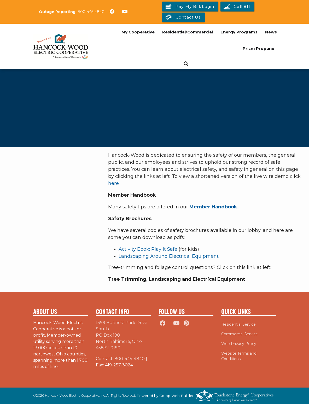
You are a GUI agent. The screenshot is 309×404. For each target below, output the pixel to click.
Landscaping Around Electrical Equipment (169, 256)
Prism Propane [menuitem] (258, 48)
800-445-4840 (91, 11)
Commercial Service (239, 334)
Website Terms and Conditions (238, 356)
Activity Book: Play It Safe (148, 249)
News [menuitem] (271, 32)
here (113, 183)
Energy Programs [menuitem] (239, 32)
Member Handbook (213, 207)
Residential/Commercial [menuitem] (187, 32)
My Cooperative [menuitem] (138, 32)
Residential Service (238, 324)
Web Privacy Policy (238, 343)
